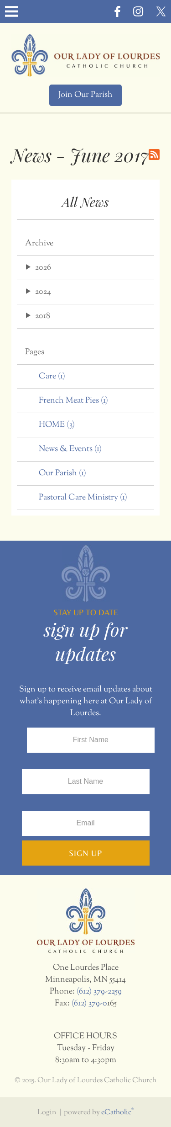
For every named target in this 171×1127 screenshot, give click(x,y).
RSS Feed (154, 154)
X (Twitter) (160, 11)
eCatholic (117, 1112)
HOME (57, 425)
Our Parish (62, 473)
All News (85, 201)
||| (11, 11)
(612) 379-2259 (99, 992)
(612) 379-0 (89, 1004)
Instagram (138, 11)
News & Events (70, 449)
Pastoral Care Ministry (83, 498)
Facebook (117, 11)
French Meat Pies (73, 401)
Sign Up (85, 853)
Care (52, 377)
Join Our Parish (85, 95)
